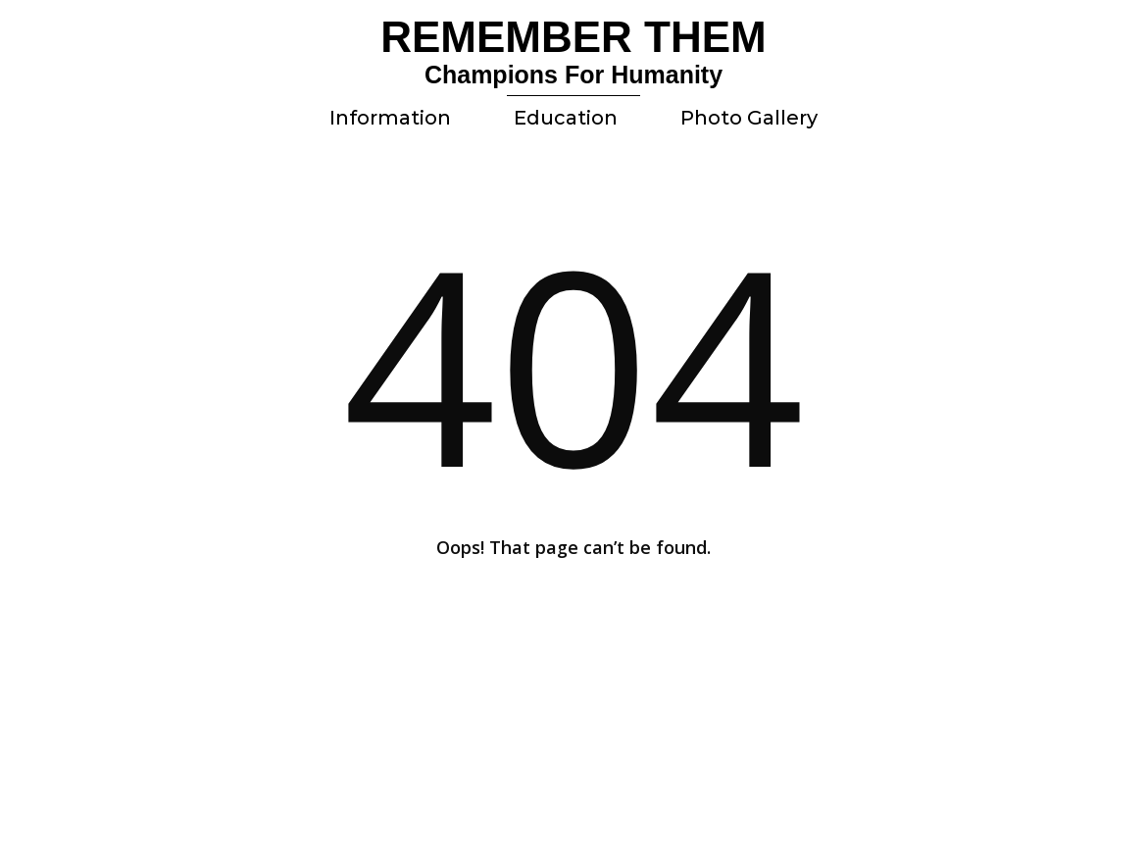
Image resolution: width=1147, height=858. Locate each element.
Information (390, 117)
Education (566, 117)
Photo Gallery (749, 117)
